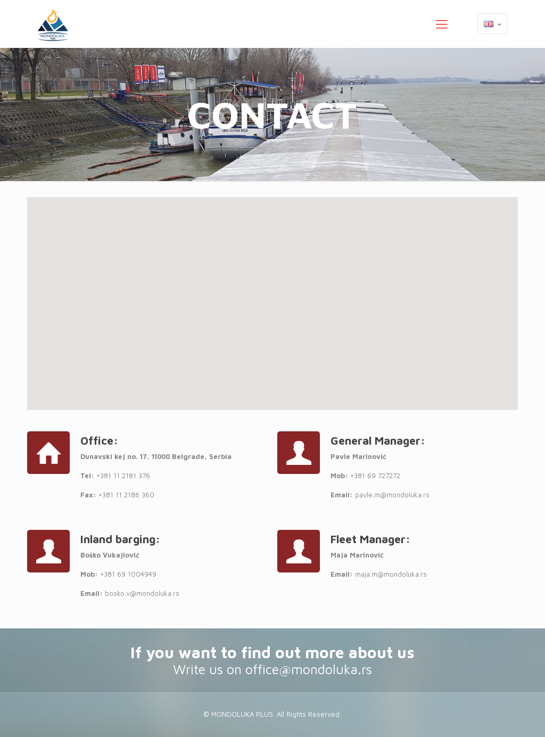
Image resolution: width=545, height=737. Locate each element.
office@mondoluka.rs (308, 669)
